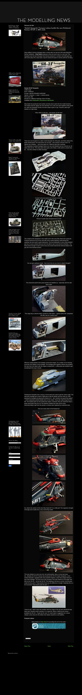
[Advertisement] (39, 9)
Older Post (70, 646)
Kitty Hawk (44, 622)
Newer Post (27, 646)
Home (49, 646)
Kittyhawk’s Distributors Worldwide (43, 100)
